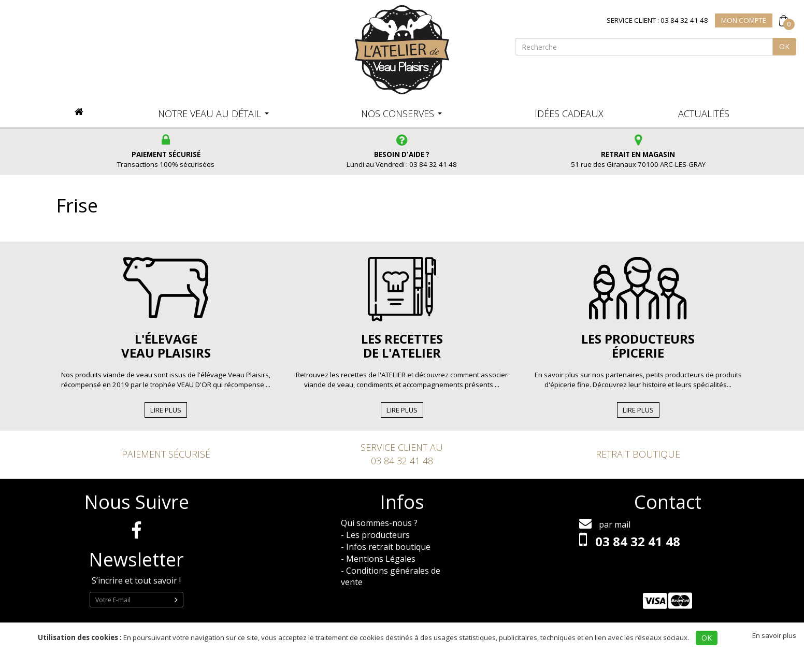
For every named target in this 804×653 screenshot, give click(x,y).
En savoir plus (774, 635)
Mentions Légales (380, 558)
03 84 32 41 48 (402, 461)
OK (784, 46)
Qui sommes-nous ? (379, 523)
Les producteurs (378, 535)
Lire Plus (165, 410)
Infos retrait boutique (388, 546)
